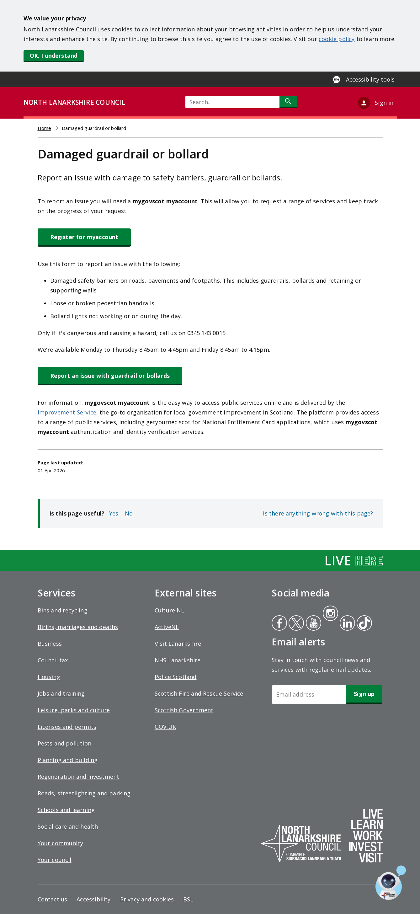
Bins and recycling (63, 610)
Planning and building (68, 760)
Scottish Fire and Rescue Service (199, 693)
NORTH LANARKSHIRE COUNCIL (74, 102)
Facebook (279, 624)
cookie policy (336, 39)
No (129, 513)
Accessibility (93, 899)
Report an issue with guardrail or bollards (110, 375)
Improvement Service (67, 412)
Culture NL (169, 610)
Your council (55, 859)
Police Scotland (176, 677)
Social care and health (68, 826)
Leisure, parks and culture (74, 710)
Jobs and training (61, 693)
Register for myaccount (84, 237)
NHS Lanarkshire (178, 660)
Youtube (312, 624)
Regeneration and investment (79, 776)
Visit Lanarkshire (178, 643)
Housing (49, 677)
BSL (188, 899)
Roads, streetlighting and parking (84, 793)
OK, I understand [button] (54, 55)
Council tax (53, 660)
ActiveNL (167, 627)
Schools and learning (66, 810)
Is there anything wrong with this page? (318, 513)
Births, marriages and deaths (78, 627)
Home (44, 128)
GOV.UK (165, 726)
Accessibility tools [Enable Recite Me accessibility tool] (370, 79)
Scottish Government (184, 710)
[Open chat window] (390, 882)
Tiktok (363, 624)
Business (50, 643)
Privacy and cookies (147, 899)
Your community (60, 843)
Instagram (330, 614)
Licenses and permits (67, 726)
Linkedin (346, 624)
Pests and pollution (64, 743)
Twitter (295, 624)
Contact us (52, 899)
